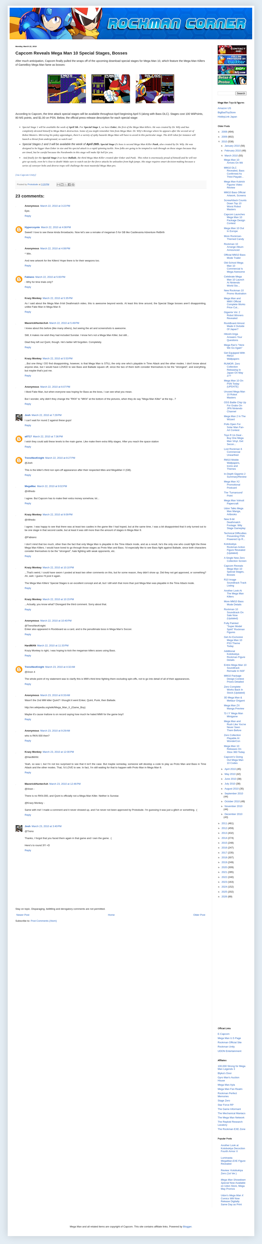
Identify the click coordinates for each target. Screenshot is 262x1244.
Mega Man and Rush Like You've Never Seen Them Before (235, 726)
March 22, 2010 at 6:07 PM (55, 386)
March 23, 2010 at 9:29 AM (55, 730)
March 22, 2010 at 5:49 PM (64, 323)
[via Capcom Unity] (25, 174)
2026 (225, 896)
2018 (225, 857)
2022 (225, 877)
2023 (225, 881)
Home (111, 914)
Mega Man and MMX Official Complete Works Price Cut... (234, 303)
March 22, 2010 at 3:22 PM (55, 205)
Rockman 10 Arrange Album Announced (233, 247)
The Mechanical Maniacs (231, 1113)
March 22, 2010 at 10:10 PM (58, 567)
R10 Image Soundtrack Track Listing (235, 582)
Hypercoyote (32, 227)
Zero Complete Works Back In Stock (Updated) (234, 689)
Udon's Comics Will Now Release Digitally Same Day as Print (232, 1200)
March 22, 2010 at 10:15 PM (58, 599)
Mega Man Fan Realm (230, 1089)
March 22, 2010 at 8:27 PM (60, 457)
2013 (225, 833)
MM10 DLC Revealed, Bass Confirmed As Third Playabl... (234, 172)
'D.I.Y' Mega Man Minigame (233, 715)
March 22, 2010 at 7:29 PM (46, 415)
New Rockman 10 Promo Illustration (235, 292)
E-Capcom (223, 1033)
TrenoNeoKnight (34, 457)
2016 (225, 847)
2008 (225, 131)
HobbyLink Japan (227, 116)
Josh (27, 415)
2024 (225, 886)
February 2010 (233, 150)
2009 (225, 136)
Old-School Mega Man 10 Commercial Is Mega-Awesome (234, 267)
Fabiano (29, 277)
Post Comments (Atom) (44, 920)
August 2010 (232, 788)
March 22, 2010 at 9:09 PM (57, 514)
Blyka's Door (225, 1073)
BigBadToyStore (227, 112)
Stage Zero (224, 1100)
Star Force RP (225, 1104)
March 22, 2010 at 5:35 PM (57, 298)
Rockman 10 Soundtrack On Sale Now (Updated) (234, 614)
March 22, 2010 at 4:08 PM (56, 227)
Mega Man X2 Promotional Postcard (232, 484)
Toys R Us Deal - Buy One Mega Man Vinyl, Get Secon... (234, 440)
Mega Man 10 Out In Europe (234, 230)
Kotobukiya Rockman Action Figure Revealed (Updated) (234, 548)
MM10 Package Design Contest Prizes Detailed (234, 678)
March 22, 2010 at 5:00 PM (50, 277)
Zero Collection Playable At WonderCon (232, 738)
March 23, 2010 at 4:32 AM (60, 666)
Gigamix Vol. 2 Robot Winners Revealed (233, 315)
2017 (225, 852)
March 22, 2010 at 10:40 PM (55, 620)
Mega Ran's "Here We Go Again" (234, 346)
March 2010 (231, 155)
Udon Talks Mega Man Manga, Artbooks (233, 511)
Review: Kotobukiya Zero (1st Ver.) (232, 1172)
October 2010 (232, 801)
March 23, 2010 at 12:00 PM (58, 751)
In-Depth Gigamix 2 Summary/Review (235, 475)
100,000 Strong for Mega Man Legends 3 (231, 1068)
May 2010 (230, 774)
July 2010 (230, 783)
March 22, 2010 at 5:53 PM (57, 358)
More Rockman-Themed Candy (234, 238)
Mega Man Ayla (226, 1084)
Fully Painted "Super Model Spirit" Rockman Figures (234, 628)
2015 (225, 842)
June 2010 (231, 778)
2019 (225, 862)
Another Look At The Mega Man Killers (234, 593)
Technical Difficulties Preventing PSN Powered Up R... (235, 536)
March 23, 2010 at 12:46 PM (65, 783)
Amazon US (224, 108)
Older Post (199, 914)
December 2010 (234, 814)
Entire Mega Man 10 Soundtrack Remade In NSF (235, 668)
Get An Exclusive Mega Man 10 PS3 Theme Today (233, 642)
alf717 (28, 436)
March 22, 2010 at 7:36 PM (48, 436)
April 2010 (231, 769)
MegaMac (30, 486)
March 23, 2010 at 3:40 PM (46, 826)
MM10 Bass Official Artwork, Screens (235, 194)
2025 (225, 891)
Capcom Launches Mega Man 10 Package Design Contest (234, 219)
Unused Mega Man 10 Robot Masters (234, 394)
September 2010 (234, 793)
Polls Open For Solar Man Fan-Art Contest (234, 427)
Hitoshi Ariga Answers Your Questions (233, 337)
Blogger (187, 1226)
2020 (225, 867)
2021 (225, 872)
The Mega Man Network (231, 1117)
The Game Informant (229, 1109)
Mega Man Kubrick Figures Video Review (234, 184)
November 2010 (234, 806)
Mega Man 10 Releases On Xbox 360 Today (234, 749)
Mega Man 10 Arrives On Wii (233, 161)
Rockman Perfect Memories (227, 1095)
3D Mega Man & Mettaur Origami (234, 699)
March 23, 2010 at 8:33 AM (55, 695)
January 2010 (232, 145)
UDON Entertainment (229, 1051)
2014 (225, 838)
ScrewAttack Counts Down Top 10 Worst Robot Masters (235, 205)
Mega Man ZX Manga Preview (234, 707)
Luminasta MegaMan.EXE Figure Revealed (233, 1160)
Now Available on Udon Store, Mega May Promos (233, 1184)
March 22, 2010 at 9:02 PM (52, 486)
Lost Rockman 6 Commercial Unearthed (233, 452)
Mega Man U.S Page (229, 1038)
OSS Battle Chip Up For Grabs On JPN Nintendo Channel (235, 407)
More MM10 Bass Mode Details (234, 603)
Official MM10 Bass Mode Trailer (234, 256)
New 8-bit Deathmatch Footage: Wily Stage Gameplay (234, 524)
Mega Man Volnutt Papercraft (234, 502)
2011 (225, 823)
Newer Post (22, 914)
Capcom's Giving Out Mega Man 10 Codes (233, 759)
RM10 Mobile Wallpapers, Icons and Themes (232, 464)
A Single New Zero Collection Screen (235, 559)
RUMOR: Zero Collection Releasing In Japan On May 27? (233, 369)
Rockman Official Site (230, 1042)
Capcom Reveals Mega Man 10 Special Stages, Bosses (234, 570)
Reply (28, 215)
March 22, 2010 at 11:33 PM (52, 645)
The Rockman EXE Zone (231, 1129)
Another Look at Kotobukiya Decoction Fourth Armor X (233, 1148)
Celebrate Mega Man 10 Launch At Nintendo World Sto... (234, 281)
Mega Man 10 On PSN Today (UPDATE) (233, 383)
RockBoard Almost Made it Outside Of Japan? (234, 326)
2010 (225, 141)
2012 (225, 828)
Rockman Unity (226, 1046)
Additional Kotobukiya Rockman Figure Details (234, 656)
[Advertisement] (233, 962)
